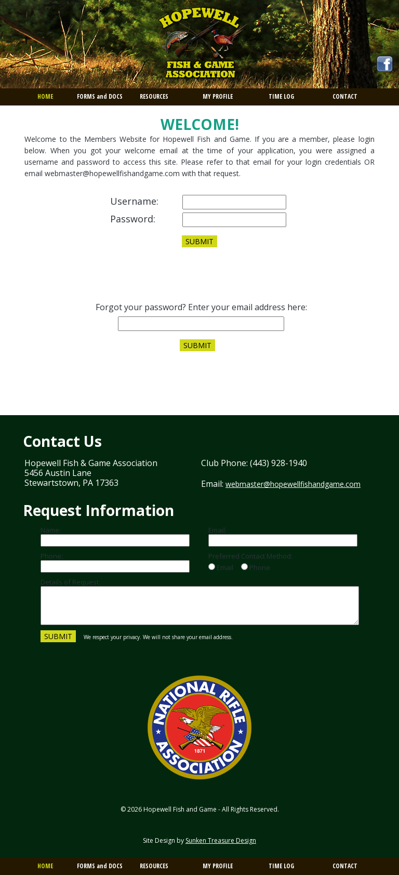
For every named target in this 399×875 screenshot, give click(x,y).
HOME (45, 96)
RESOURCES (154, 96)
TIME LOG (281, 96)
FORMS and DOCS (100, 96)
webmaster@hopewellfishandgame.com (293, 484)
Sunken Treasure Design (220, 840)
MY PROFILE (218, 96)
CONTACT (344, 96)
